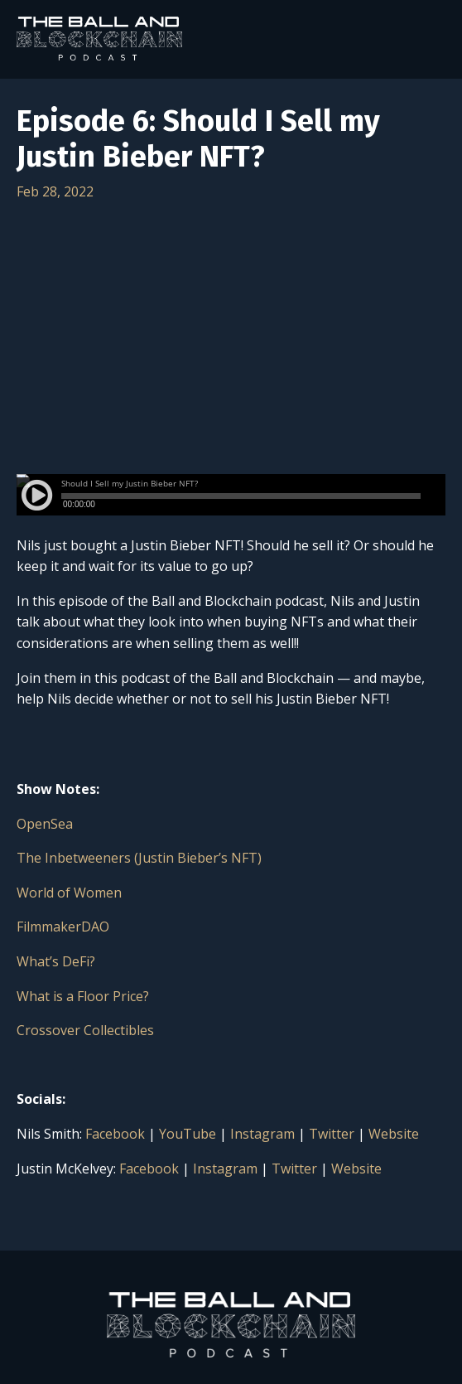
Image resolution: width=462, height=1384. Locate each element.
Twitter (331, 1134)
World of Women (69, 892)
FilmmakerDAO (63, 926)
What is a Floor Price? (83, 996)
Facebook (115, 1134)
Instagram (262, 1134)
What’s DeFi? (56, 961)
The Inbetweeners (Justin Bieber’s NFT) (139, 858)
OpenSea (45, 824)
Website (393, 1134)
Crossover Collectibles (85, 1030)
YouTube (187, 1134)
